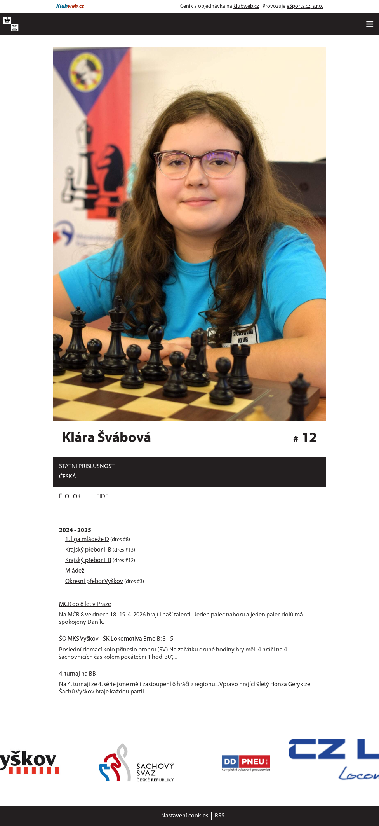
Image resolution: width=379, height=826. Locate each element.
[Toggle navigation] (369, 24)
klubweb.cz (246, 6)
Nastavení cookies (184, 816)
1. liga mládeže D (87, 539)
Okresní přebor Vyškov (94, 581)
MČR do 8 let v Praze (85, 604)
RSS (219, 816)
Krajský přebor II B (88, 550)
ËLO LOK (70, 497)
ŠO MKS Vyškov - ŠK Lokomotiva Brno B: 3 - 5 (116, 639)
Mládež (74, 571)
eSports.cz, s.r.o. (305, 6)
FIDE (102, 497)
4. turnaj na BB (77, 674)
